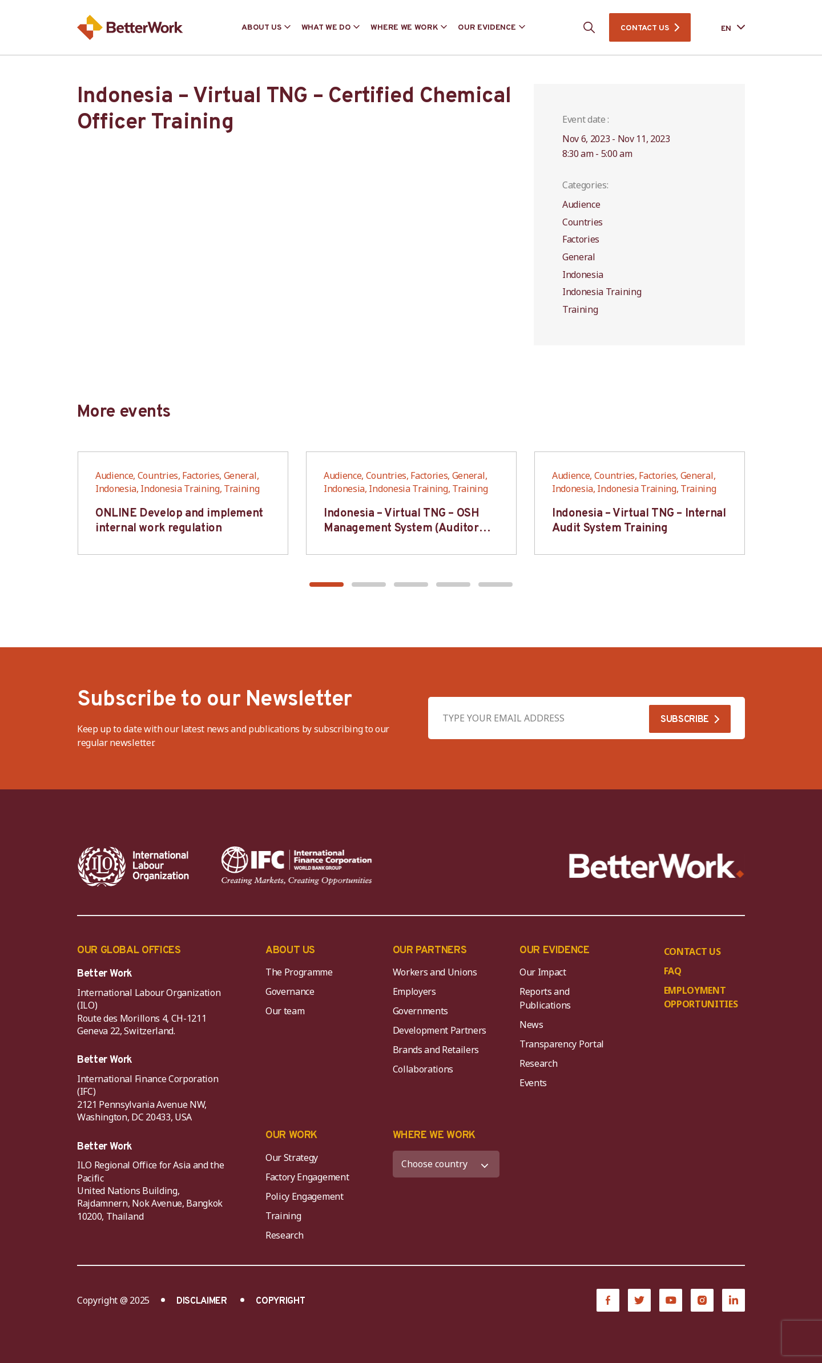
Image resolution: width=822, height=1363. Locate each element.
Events (533, 1082)
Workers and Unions (435, 972)
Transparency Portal (561, 1044)
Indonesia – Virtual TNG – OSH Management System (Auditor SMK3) (401, 528)
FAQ (673, 971)
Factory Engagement (307, 1177)
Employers (414, 991)
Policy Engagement (306, 1196)
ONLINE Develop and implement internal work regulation (179, 521)
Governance (290, 991)
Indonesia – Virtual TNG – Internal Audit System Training (639, 521)
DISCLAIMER (201, 1301)
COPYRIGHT (280, 1301)
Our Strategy (291, 1157)
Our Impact (542, 972)
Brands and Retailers (436, 1049)
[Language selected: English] (725, 28)
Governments (420, 1011)
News (531, 1024)
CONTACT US (644, 28)
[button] (326, 584)
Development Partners (440, 1030)
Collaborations (423, 1069)
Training (283, 1215)
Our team (284, 1011)
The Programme (299, 972)
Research (538, 1063)
